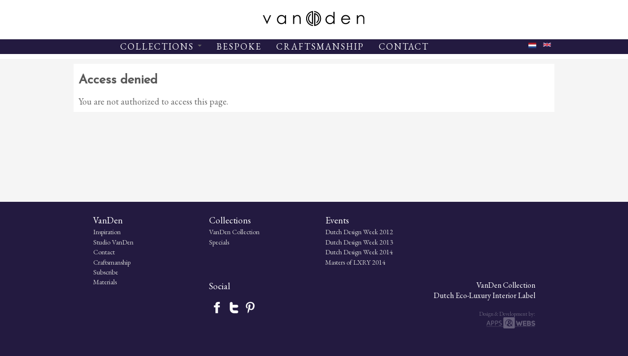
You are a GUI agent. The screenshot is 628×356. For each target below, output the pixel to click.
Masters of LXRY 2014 (270, 319)
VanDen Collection (182, 289)
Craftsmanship (92, 319)
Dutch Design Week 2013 (274, 299)
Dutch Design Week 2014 (274, 309)
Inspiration (87, 289)
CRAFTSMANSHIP (320, 46)
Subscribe (86, 329)
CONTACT (404, 46)
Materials (85, 339)
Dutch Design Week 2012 (274, 289)
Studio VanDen (94, 299)
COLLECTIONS (161, 46)
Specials (167, 299)
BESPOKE (239, 46)
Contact (84, 309)
